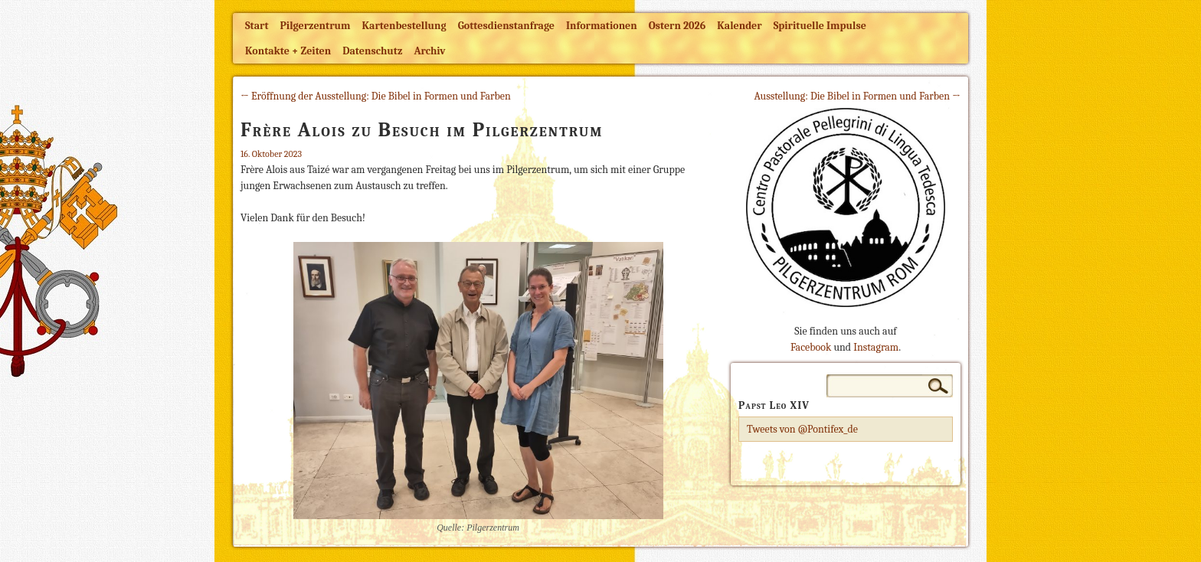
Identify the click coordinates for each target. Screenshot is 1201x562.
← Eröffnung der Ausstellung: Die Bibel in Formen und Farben (376, 96)
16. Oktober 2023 (271, 154)
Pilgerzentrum (315, 25)
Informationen (601, 25)
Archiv (429, 50)
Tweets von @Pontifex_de (802, 429)
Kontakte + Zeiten (288, 50)
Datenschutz (372, 50)
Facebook (810, 347)
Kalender (739, 25)
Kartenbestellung (404, 25)
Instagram (875, 347)
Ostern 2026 (677, 25)
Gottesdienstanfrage (506, 25)
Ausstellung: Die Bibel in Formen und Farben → (857, 96)
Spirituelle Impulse (820, 25)
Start (257, 25)
